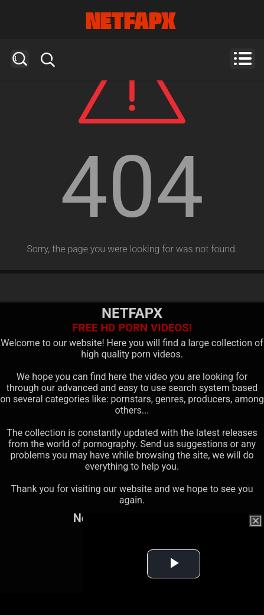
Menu (242, 58)
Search (20, 59)
